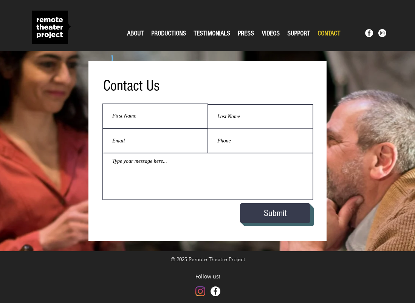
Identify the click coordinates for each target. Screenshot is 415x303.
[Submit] (275, 213)
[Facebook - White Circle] (369, 33)
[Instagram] (200, 291)
